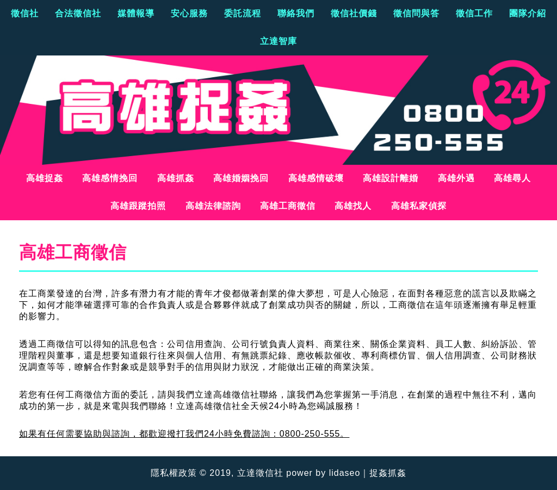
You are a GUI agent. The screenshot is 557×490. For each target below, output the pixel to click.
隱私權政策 (174, 472)
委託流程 (242, 13)
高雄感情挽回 (110, 178)
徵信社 (25, 13)
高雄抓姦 (175, 178)
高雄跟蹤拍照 (138, 205)
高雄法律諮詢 (213, 205)
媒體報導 (135, 13)
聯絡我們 (295, 13)
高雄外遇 (456, 178)
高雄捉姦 (44, 178)
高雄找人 (353, 205)
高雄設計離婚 (390, 178)
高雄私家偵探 (419, 205)
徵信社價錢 (354, 13)
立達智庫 (278, 41)
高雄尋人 (512, 178)
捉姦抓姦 (387, 472)
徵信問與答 (416, 13)
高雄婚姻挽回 (241, 178)
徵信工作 (474, 13)
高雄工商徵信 (287, 205)
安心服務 (189, 13)
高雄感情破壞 (316, 178)
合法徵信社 (78, 13)
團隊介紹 (527, 13)
